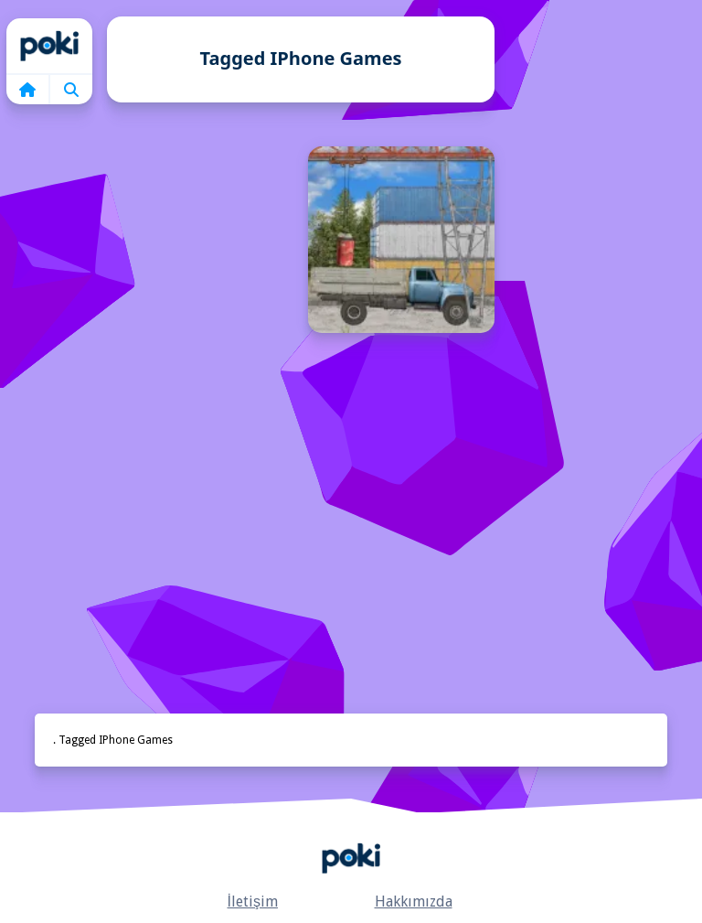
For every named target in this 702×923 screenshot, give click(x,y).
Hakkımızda (413, 901)
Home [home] (49, 45)
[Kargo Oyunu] (401, 239)
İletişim (253, 901)
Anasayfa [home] (351, 858)
